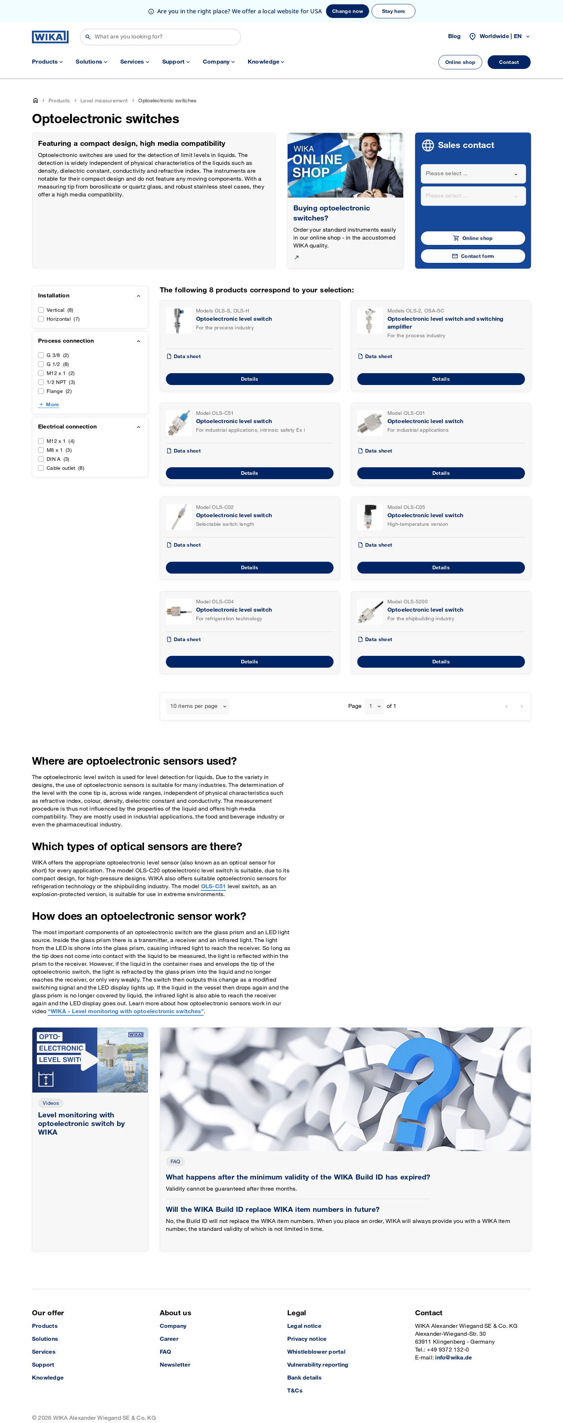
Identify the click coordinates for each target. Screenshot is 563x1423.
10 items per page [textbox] (194, 684)
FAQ (176, 1139)
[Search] (160, 14)
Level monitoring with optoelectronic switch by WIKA (81, 1101)
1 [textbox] (370, 684)
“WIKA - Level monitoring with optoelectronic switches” (126, 989)
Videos (51, 1081)
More (52, 382)
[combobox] (473, 151)
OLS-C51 (213, 864)
